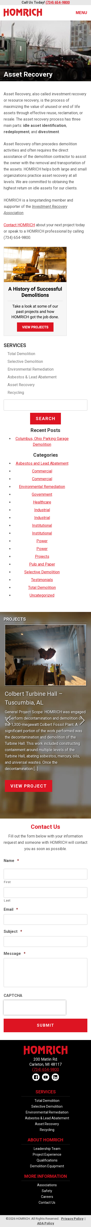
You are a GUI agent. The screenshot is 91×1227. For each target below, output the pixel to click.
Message (14, 953)
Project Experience (47, 1154)
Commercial (42, 471)
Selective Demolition (25, 361)
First (7, 882)
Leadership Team (47, 1149)
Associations (47, 1185)
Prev (11, 721)
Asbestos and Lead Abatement (42, 463)
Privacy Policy (72, 1218)
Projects (42, 556)
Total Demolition (21, 353)
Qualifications (47, 1160)
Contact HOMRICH (19, 225)
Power (42, 541)
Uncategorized (42, 595)
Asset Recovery (21, 384)
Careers (47, 1197)
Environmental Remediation (31, 369)
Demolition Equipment (47, 1166)
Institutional (42, 525)
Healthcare (42, 502)
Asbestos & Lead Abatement (32, 377)
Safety (47, 1191)
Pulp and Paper (42, 564)
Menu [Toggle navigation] (78, 13)
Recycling (16, 392)
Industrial (42, 510)
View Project (28, 785)
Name (11, 860)
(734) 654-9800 (58, 2)
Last (7, 900)
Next (80, 721)
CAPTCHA (13, 995)
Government (42, 494)
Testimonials (42, 579)
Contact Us (47, 1202)
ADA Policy (45, 1223)
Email (11, 909)
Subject (13, 931)
